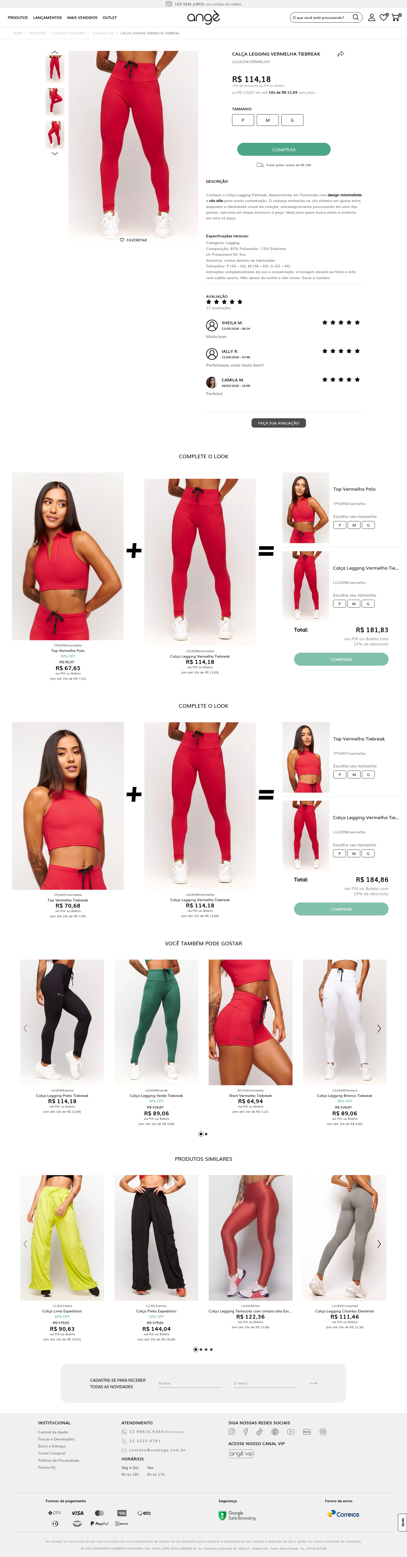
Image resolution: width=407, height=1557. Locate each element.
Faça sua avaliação (278, 423)
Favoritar (137, 240)
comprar (284, 149)
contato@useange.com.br (157, 1449)
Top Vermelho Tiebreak (359, 738)
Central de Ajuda (53, 1431)
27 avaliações (218, 307)
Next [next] (55, 153)
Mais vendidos (82, 17)
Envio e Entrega (52, 1445)
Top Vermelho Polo (354, 488)
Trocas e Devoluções (56, 1438)
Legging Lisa (103, 33)
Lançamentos (47, 17)
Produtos (18, 17)
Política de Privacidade (58, 1460)
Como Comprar (51, 1452)
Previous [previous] (55, 52)
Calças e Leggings (69, 33)
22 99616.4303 (157, 1431)
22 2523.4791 (145, 1440)
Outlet (110, 17)
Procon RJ (46, 1467)
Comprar (341, 659)
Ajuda (402, 1523)
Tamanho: (242, 108)
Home (18, 33)
